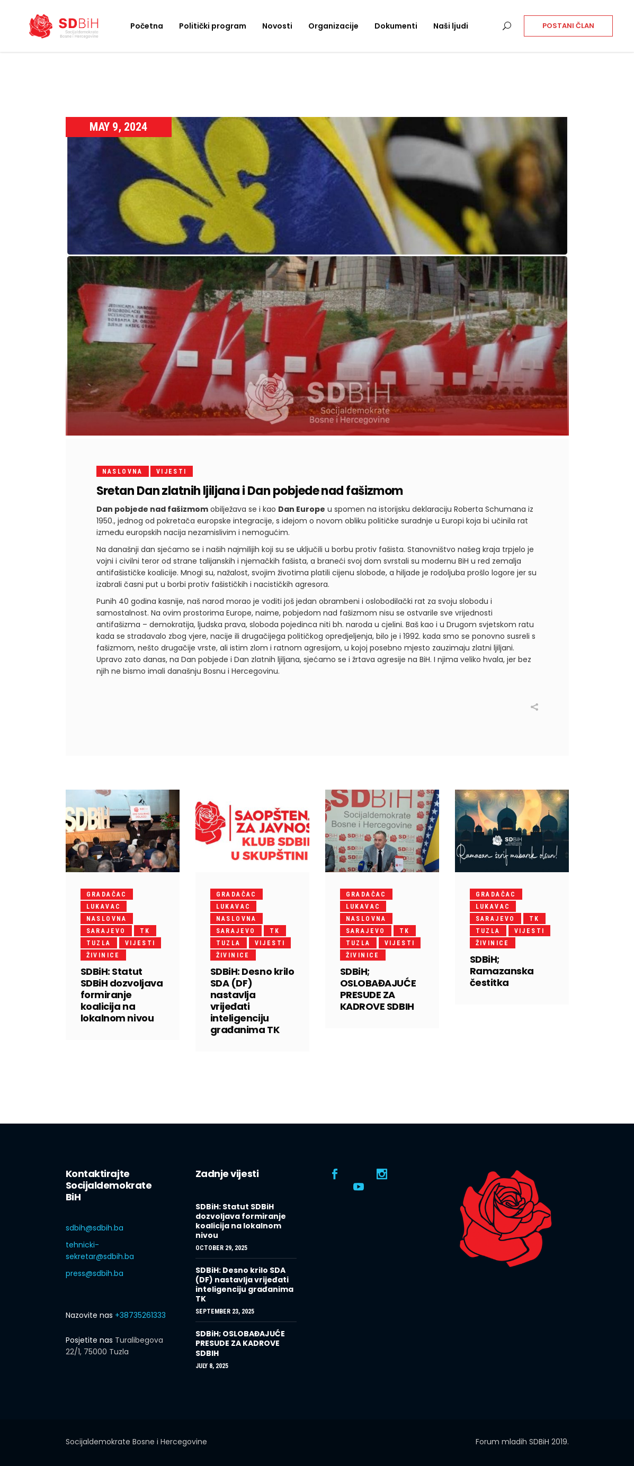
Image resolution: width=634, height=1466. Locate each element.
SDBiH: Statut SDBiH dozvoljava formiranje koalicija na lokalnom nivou (122, 995)
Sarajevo (106, 931)
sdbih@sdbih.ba (94, 1228)
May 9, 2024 (118, 126)
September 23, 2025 (224, 1311)
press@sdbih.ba (94, 1273)
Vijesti (171, 471)
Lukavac (103, 906)
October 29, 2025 (221, 1248)
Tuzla (98, 943)
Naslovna (122, 471)
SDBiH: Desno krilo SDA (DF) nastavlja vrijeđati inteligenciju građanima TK (252, 1000)
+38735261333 (140, 1315)
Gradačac (106, 894)
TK (145, 931)
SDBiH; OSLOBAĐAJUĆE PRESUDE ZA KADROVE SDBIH (378, 989)
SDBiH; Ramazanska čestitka (502, 971)
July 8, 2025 (211, 1366)
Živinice (103, 955)
